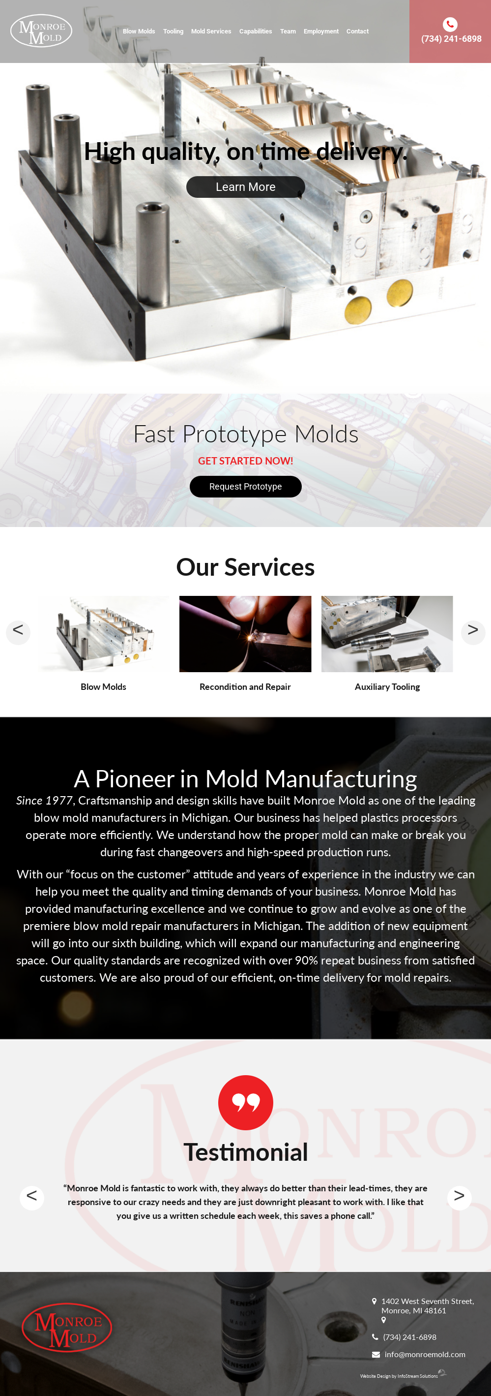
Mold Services (211, 31)
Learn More (246, 187)
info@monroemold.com (425, 1354)
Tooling (173, 31)
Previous (32, 1198)
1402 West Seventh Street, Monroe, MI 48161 (427, 1305)
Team (288, 31)
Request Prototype (245, 486)
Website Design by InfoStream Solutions (403, 1376)
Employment (321, 31)
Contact (358, 31)
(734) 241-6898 (451, 38)
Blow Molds (139, 31)
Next (459, 1198)
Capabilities (255, 31)
